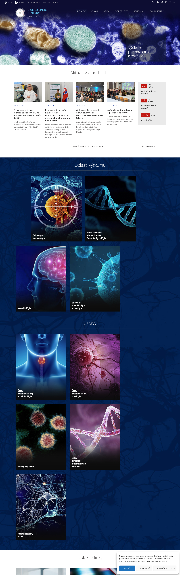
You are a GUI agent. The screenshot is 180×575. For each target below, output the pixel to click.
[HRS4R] (18, 2)
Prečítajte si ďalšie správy (88, 146)
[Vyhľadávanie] (153, 2)
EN (174, 2)
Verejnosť (125, 11)
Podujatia (148, 146)
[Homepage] (20, 13)
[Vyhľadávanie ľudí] (157, 2)
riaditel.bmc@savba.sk (104, 545)
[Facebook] (162, 2)
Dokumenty (158, 11)
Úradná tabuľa (34, 2)
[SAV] (8, 2)
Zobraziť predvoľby (165, 568)
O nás (100, 11)
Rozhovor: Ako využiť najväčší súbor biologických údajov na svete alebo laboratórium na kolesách (58, 115)
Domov (88, 11)
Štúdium (141, 11)
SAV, (38, 13)
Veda (111, 11)
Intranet (47, 2)
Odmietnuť (144, 568)
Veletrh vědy (146, 120)
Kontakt (56, 2)
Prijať (127, 568)
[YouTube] (171, 2)
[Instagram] (166, 2)
